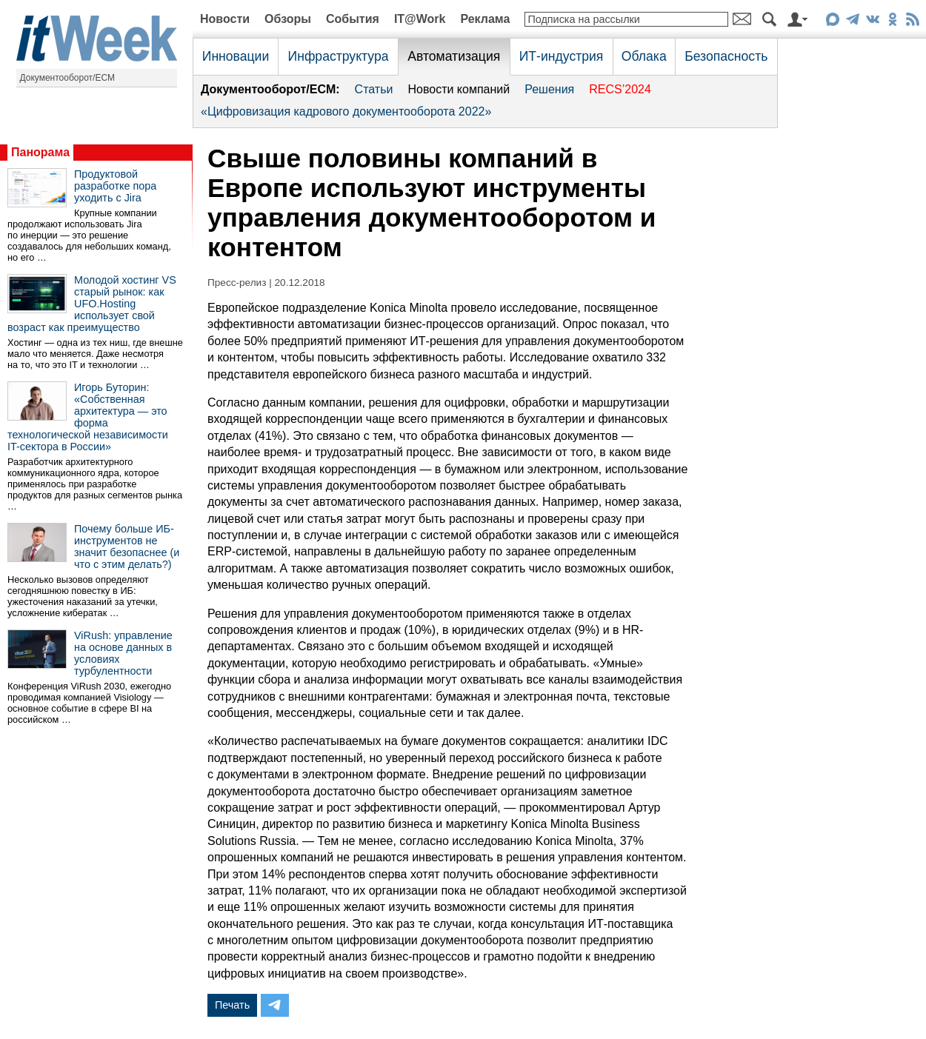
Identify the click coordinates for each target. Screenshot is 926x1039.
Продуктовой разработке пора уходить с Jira (115, 186)
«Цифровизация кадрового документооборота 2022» (346, 111)
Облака (644, 56)
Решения (549, 89)
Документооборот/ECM (68, 78)
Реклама (485, 19)
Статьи (374, 89)
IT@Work (420, 19)
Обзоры (287, 19)
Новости (225, 19)
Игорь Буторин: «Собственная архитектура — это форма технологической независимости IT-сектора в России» (87, 416)
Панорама (40, 152)
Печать (232, 1005)
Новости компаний (458, 89)
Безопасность (725, 56)
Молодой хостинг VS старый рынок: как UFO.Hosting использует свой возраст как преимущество (91, 303)
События (352, 19)
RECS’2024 (620, 89)
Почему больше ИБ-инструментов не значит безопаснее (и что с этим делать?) (126, 546)
